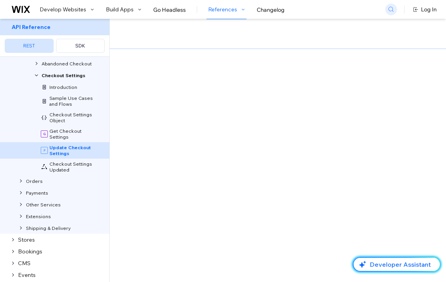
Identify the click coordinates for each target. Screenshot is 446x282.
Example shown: (336, 77)
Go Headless (169, 9)
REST (29, 46)
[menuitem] (54, 38)
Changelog (271, 9)
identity (189, 124)
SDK (80, 46)
